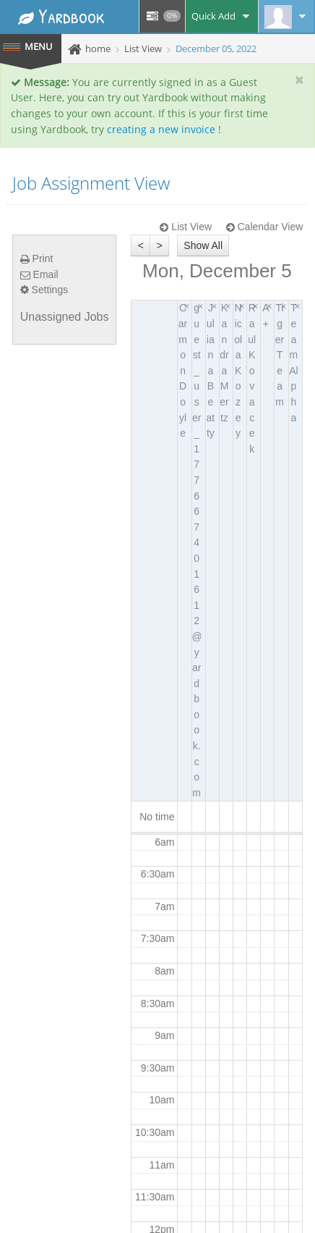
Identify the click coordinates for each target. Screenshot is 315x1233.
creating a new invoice (161, 129)
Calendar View (264, 226)
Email (39, 274)
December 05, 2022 (216, 48)
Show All (203, 245)
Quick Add (221, 15)
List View (186, 226)
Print (36, 258)
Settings (44, 289)
